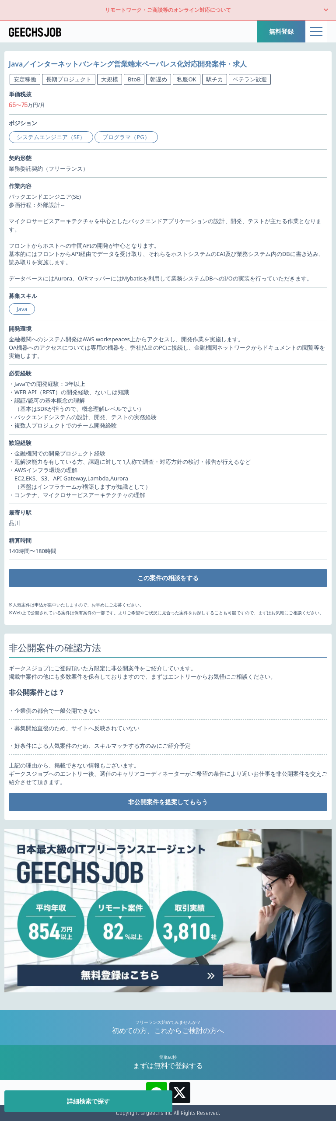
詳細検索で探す (88, 1101)
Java (22, 309)
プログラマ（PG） (126, 137)
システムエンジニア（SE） (51, 137)
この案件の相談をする (168, 578)
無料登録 (281, 31)
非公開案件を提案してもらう (168, 802)
